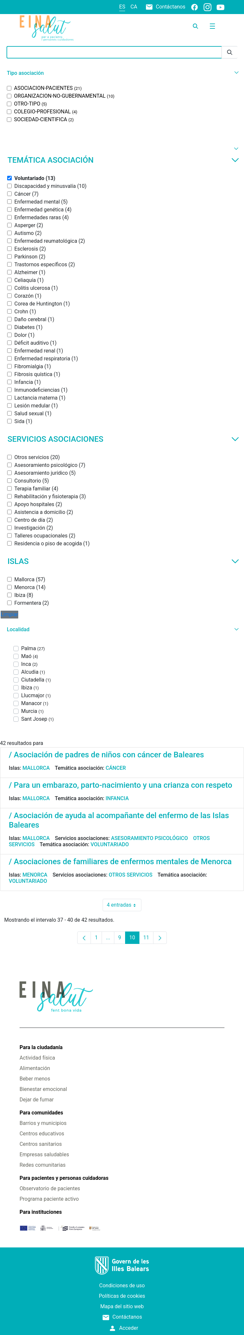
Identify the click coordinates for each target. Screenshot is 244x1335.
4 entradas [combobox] (124, 905)
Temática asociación (123, 160)
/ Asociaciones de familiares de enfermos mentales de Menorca (120, 861)
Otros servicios (130, 875)
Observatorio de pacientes (50, 1188)
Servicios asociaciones (123, 439)
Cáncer (116, 768)
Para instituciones (41, 1212)
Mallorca (36, 768)
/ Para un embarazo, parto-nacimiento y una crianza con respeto (120, 785)
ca (133, 7)
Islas (123, 561)
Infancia (117, 798)
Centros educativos (42, 1133)
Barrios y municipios (43, 1123)
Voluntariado (110, 844)
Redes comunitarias (42, 1165)
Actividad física (37, 1058)
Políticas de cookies (122, 1296)
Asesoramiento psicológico (149, 838)
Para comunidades (41, 1113)
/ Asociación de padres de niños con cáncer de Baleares (106, 754)
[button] (122, 73)
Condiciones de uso (122, 1285)
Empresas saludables (44, 1154)
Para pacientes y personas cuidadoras (64, 1178)
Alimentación (35, 1068)
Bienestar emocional (43, 1089)
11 (148, 939)
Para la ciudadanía (41, 1047)
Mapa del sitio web (122, 1306)
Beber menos (35, 1079)
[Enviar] (229, 52)
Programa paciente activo (49, 1199)
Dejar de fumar (37, 1099)
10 (134, 939)
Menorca (35, 875)
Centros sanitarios (41, 1144)
